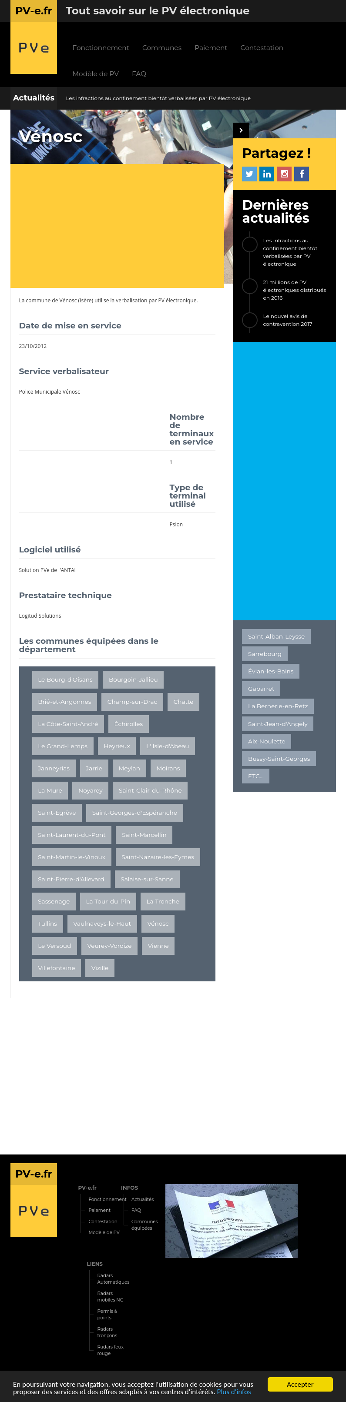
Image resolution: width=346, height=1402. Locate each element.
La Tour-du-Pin (108, 901)
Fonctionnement (100, 47)
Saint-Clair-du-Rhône (150, 790)
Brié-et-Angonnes (64, 701)
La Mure (50, 790)
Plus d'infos (234, 1392)
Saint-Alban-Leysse (276, 636)
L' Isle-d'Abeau (167, 746)
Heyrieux (117, 746)
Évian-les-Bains (270, 671)
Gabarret (261, 688)
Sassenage (54, 901)
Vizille (99, 967)
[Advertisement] (122, 227)
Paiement (211, 47)
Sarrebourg (265, 653)
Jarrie (94, 768)
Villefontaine (56, 967)
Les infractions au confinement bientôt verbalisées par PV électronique (158, 98)
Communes (161, 47)
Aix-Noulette (266, 741)
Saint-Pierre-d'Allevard (71, 879)
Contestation (262, 47)
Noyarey (90, 790)
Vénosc (68, 300)
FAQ (139, 74)
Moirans (168, 768)
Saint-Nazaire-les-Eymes (157, 856)
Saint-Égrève (57, 812)
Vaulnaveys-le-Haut (102, 923)
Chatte (184, 701)
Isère (85, 300)
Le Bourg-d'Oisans (65, 679)
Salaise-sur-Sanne (147, 879)
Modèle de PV (95, 74)
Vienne (158, 945)
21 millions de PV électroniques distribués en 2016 (294, 290)
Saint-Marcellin (144, 834)
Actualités (33, 98)
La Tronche (163, 901)
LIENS (95, 1264)
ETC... (255, 776)
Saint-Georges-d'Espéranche (134, 812)
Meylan (129, 768)
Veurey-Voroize (109, 945)
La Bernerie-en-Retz (278, 706)
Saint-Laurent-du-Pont (72, 834)
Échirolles (128, 723)
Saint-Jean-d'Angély (277, 723)
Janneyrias (54, 768)
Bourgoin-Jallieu (133, 679)
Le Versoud (54, 945)
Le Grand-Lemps (62, 746)
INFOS (129, 1188)
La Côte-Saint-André (68, 723)
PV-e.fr (87, 1188)
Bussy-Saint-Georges (279, 758)
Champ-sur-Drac (132, 701)
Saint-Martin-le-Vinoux (71, 856)
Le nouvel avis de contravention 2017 (287, 320)
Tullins (47, 923)
